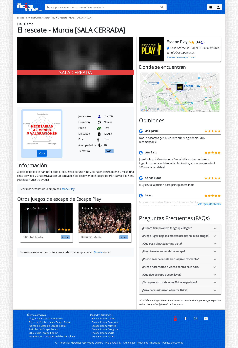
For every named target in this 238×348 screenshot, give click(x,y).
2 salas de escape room (181, 57)
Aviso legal (129, 342)
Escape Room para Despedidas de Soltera (52, 336)
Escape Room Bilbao (103, 336)
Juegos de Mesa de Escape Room (47, 325)
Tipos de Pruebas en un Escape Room (50, 322)
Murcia (29, 17)
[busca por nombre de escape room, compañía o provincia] (106, 7)
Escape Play (49, 17)
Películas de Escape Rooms (44, 329)
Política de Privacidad (149, 342)
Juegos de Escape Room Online (46, 318)
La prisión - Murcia (35, 208)
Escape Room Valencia (104, 325)
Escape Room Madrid (103, 318)
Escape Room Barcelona (105, 322)
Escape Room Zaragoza (105, 329)
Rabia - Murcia (91, 208)
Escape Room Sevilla (103, 332)
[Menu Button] (211, 7)
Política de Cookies (172, 342)
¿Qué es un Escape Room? (43, 332)
